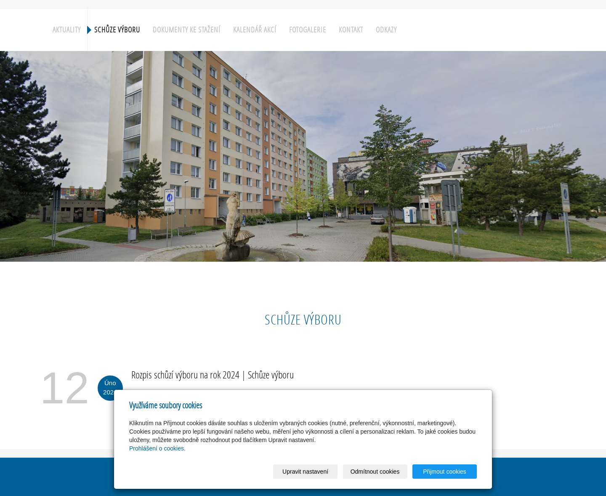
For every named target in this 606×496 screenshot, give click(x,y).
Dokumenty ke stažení (187, 30)
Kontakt (351, 30)
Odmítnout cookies (375, 471)
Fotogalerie (307, 30)
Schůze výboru (117, 30)
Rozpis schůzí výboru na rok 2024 (185, 374)
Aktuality (67, 30)
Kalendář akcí (254, 30)
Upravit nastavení (305, 471)
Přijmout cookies (444, 471)
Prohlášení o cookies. (157, 448)
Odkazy (386, 30)
